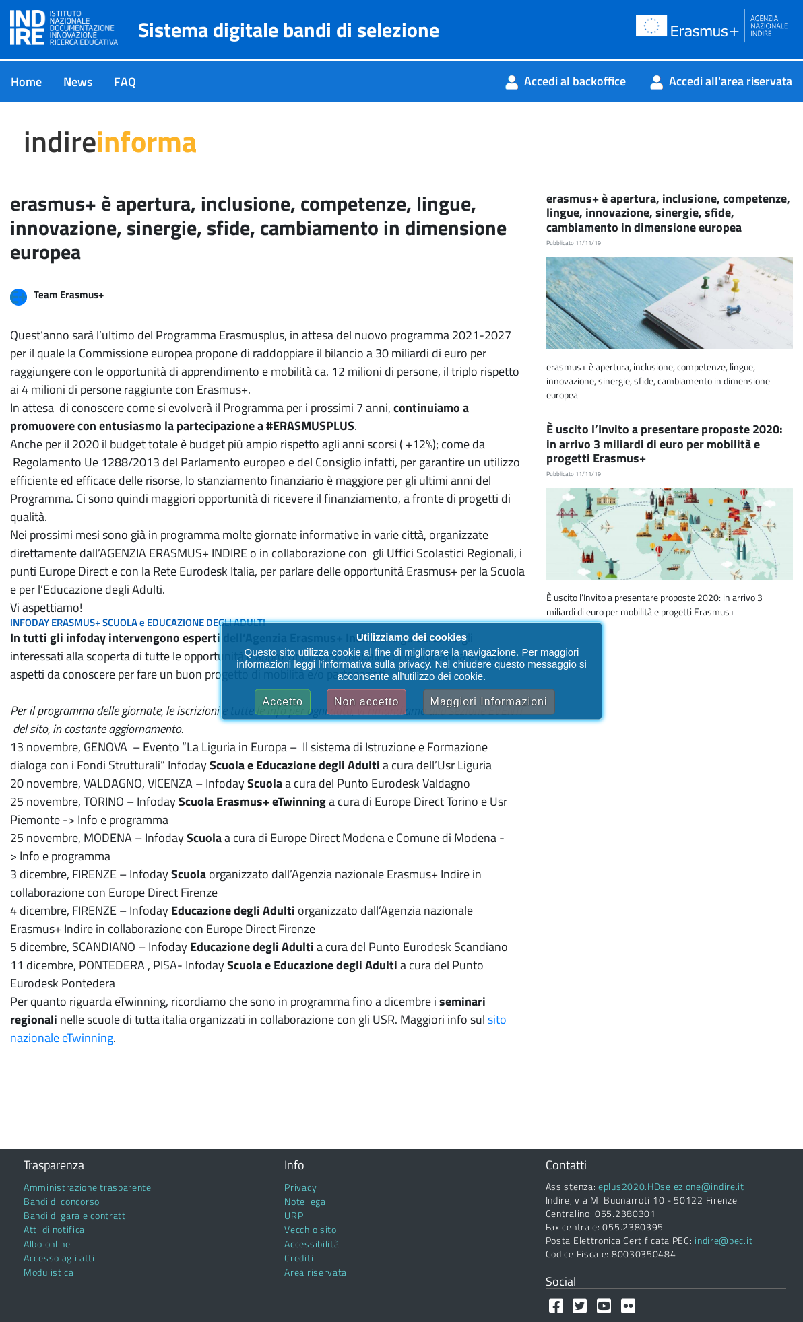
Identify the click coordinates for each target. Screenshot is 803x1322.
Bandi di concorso (62, 1201)
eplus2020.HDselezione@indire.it (671, 1186)
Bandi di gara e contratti (76, 1215)
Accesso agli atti (59, 1258)
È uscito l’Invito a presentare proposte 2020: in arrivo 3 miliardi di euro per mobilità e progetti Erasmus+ (664, 443)
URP (293, 1215)
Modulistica (49, 1272)
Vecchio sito (310, 1229)
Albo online (47, 1244)
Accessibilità (311, 1244)
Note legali (307, 1201)
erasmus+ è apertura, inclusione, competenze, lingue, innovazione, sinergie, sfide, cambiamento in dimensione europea (668, 212)
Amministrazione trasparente (88, 1187)
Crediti (298, 1258)
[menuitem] (26, 82)
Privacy (300, 1187)
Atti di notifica (54, 1229)
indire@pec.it (723, 1240)
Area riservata (315, 1272)
